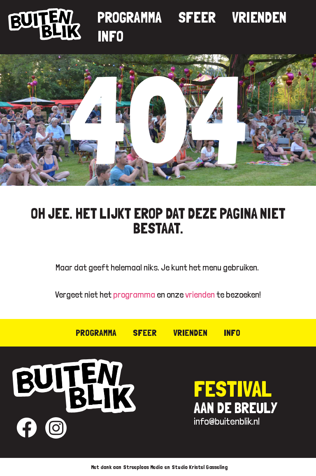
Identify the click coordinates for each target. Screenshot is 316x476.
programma (134, 294)
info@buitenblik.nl (227, 421)
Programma (130, 17)
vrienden (200, 294)
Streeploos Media (143, 467)
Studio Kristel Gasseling (200, 467)
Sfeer (197, 17)
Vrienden (259, 17)
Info (110, 36)
